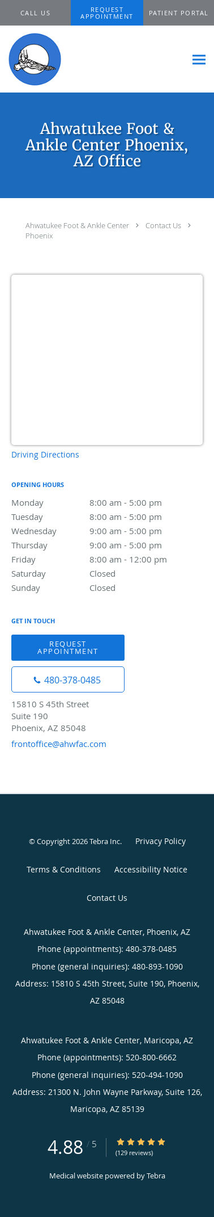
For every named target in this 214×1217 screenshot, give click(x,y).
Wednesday (107, 530)
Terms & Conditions (64, 869)
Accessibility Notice (150, 869)
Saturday (107, 573)
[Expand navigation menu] (199, 59)
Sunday (107, 587)
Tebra (156, 1175)
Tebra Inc (104, 841)
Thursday (107, 545)
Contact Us (163, 225)
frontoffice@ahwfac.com (58, 743)
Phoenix (39, 235)
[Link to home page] (42, 59)
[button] (107, 13)
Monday (107, 502)
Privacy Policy (160, 841)
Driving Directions (45, 454)
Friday (107, 559)
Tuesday (107, 516)
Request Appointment (68, 647)
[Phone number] (68, 679)
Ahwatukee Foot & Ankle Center (77, 225)
